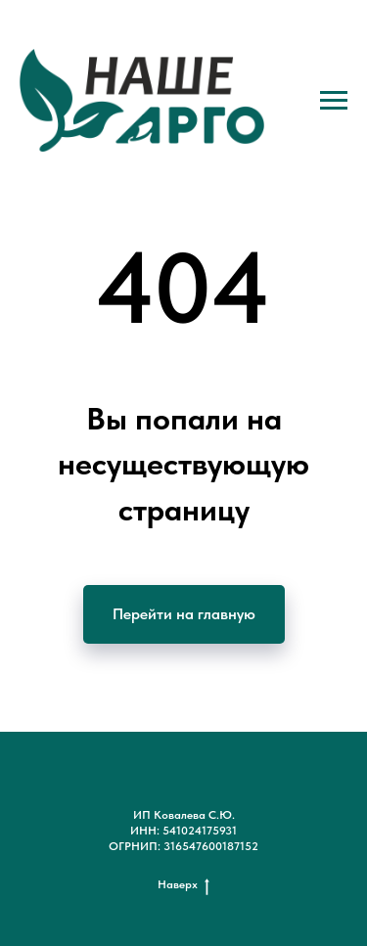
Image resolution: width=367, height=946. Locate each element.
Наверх (183, 885)
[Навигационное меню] (333, 101)
